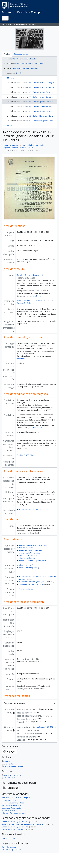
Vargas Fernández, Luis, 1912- (31, 584)
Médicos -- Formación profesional (32, 560)
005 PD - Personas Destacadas (24, 59)
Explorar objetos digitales (13, 766)
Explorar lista (8, 764)
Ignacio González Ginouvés (15, 148)
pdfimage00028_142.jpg (46, 727)
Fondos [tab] (7, 54)
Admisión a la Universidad (29, 553)
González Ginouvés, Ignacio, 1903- (30, 275)
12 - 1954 (18, 73)
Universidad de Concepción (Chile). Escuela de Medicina (24, 824)
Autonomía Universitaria (29, 555)
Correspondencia (26, 589)
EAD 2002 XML (8, 777)
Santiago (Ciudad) (32, 568)
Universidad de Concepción (33, 145)
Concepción (29, 565)
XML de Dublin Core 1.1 (12, 775)
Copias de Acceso (14, 703)
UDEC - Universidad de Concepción (29, 63)
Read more (37, 296)
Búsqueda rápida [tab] (21, 54)
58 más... (10, 125)
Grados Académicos (27, 558)
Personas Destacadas (10, 145)
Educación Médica (26, 548)
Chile (21, 565)
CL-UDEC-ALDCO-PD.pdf (26, 455)
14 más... (10, 78)
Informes (6, 761)
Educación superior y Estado (30, 550)
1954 (31, 148)
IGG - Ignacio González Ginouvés (25, 68)
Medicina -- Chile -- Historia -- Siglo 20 (33, 545)
